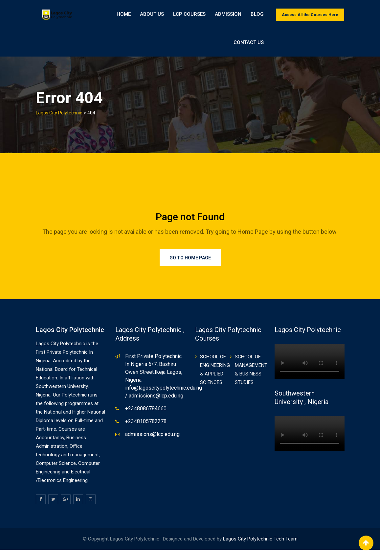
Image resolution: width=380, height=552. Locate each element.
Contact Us (325, 44)
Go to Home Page (190, 260)
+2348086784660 (146, 411)
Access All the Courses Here (310, 14)
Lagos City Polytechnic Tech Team (260, 541)
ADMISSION (228, 15)
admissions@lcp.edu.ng (152, 437)
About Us (152, 15)
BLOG (257, 15)
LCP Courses (189, 15)
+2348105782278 (146, 424)
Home (124, 15)
